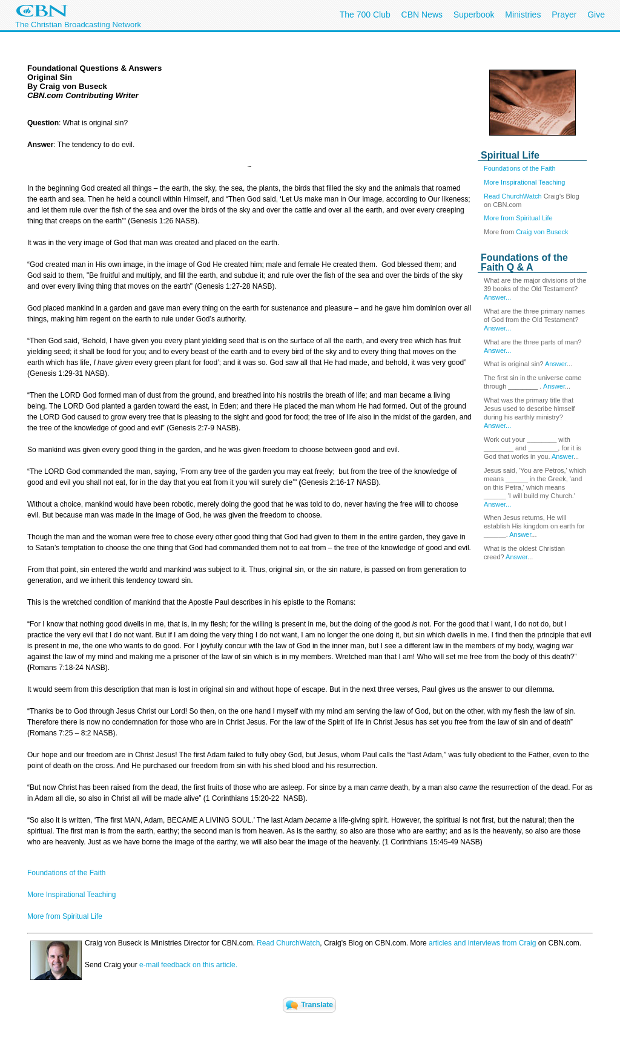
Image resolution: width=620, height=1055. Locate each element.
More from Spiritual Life (518, 218)
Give (596, 14)
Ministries (523, 14)
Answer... (497, 297)
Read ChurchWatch (513, 196)
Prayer (564, 14)
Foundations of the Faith (520, 168)
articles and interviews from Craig (482, 943)
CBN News (422, 14)
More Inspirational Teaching (524, 182)
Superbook (474, 14)
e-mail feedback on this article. (187, 965)
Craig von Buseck (542, 231)
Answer (556, 363)
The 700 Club (365, 14)
